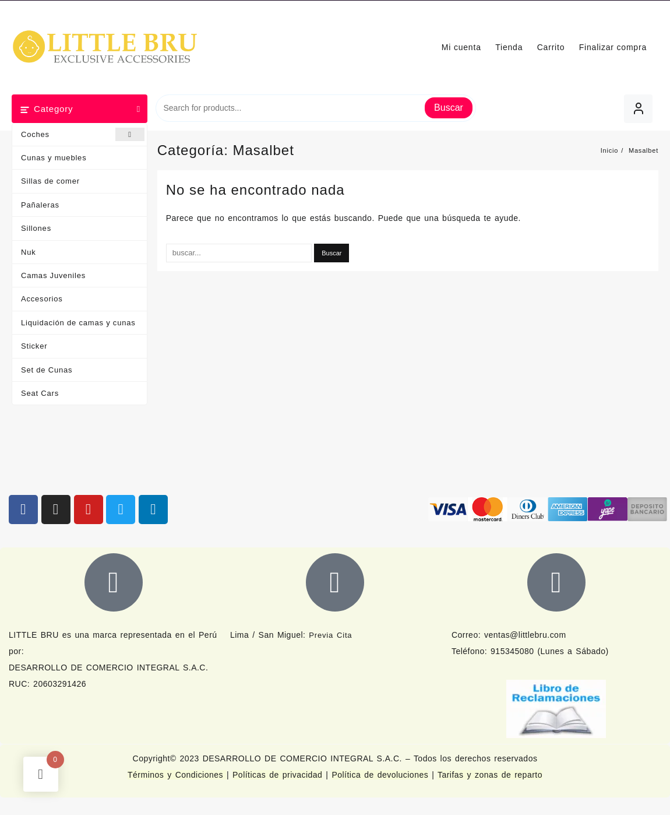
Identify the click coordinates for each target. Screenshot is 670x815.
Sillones (36, 228)
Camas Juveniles (53, 275)
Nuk (28, 252)
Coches (82, 134)
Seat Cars (40, 393)
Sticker (34, 346)
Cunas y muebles (53, 157)
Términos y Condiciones (177, 774)
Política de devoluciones (380, 774)
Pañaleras (40, 205)
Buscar (448, 108)
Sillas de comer (50, 181)
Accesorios (42, 298)
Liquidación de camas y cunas (78, 322)
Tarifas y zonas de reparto (490, 774)
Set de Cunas (46, 370)
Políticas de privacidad (277, 774)
